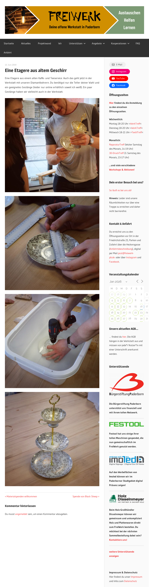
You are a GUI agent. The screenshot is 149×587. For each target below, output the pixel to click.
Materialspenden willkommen (22, 496)
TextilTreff (137, 132)
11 (112, 306)
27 (112, 294)
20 (124, 312)
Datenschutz (130, 581)
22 (135, 312)
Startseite (9, 43)
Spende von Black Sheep (85, 496)
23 (141, 312)
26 (118, 318)
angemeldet (21, 513)
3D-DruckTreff (116, 153)
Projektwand (44, 43)
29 (124, 294)
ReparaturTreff (116, 144)
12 (118, 306)
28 (118, 294)
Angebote (98, 43)
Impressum (136, 576)
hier (124, 336)
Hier (111, 102)
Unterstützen (77, 43)
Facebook (114, 261)
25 (112, 318)
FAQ (138, 43)
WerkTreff (135, 123)
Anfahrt (8, 52)
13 (124, 306)
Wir (60, 43)
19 (118, 312)
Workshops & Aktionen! (122, 169)
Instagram (131, 257)
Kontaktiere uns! (118, 539)
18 (112, 312)
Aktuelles (26, 43)
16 (141, 306)
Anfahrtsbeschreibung (121, 248)
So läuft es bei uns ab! (120, 190)
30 (141, 318)
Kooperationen (120, 43)
